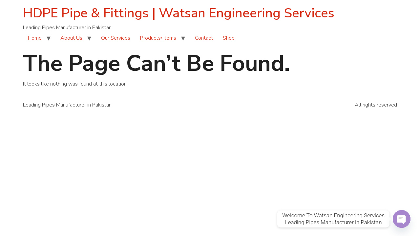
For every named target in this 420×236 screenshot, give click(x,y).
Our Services (115, 38)
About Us (71, 38)
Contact (204, 38)
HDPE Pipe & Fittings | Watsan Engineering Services (178, 13)
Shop (229, 38)
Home (35, 38)
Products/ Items (158, 38)
